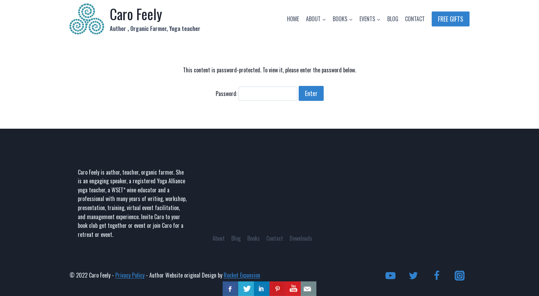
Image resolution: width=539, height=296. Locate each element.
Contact (274, 238)
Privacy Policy (129, 275)
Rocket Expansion (242, 275)
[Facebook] (436, 275)
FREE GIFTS (450, 18)
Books (253, 238)
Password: (256, 93)
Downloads (301, 238)
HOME (293, 19)
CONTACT (415, 19)
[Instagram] (459, 275)
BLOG (392, 19)
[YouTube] (391, 275)
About (219, 238)
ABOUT (93, 148)
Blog (236, 238)
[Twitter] (414, 275)
